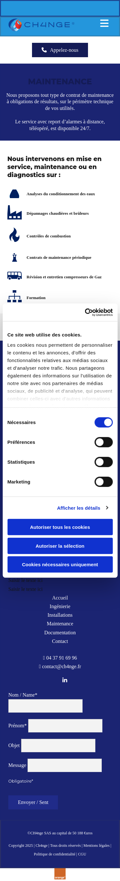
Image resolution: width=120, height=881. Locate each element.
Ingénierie (60, 606)
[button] (60, 50)
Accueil (60, 597)
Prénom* (17, 725)
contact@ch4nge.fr (61, 666)
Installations (59, 615)
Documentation (60, 632)
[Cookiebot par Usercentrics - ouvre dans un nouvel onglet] (85, 312)
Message (17, 765)
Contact (60, 641)
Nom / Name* (22, 695)
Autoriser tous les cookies (60, 527)
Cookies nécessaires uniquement (60, 564)
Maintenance (60, 623)
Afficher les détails (78, 507)
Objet (14, 745)
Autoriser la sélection (60, 545)
